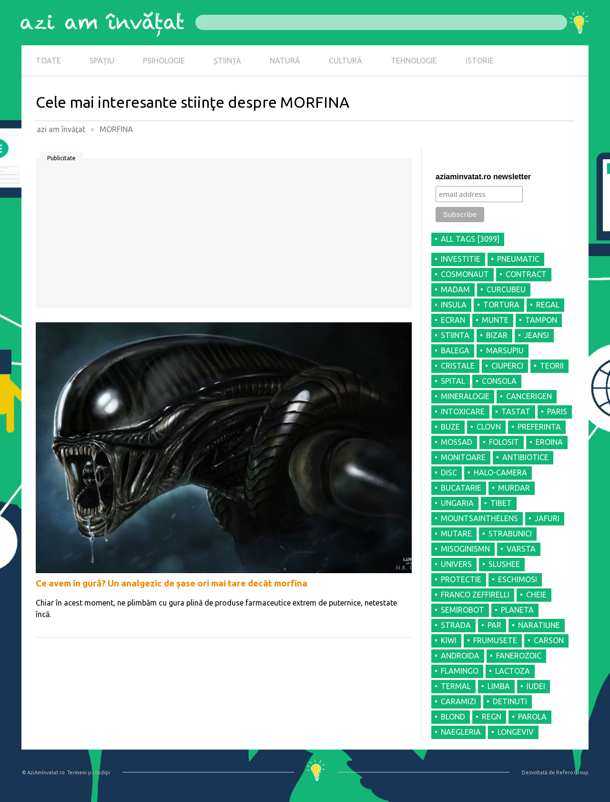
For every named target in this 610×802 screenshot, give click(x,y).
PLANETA (517, 610)
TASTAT (515, 411)
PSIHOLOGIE (164, 60)
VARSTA (521, 549)
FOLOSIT (504, 442)
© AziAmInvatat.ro (43, 772)
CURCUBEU (506, 289)
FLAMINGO (459, 671)
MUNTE (495, 320)
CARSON (549, 640)
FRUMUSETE (495, 640)
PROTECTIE (461, 579)
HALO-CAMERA (500, 472)
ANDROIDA (460, 655)
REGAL (547, 304)
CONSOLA (499, 381)
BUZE (450, 426)
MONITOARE (463, 457)
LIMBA (499, 686)
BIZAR (497, 335)
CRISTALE (458, 365)
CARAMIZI (458, 701)
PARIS (557, 411)
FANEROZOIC (518, 655)
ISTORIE (480, 60)
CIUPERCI (507, 365)
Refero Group (572, 772)
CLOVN (489, 426)
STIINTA (455, 335)
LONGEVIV (516, 732)
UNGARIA (457, 503)
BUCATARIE (461, 487)
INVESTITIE (460, 259)
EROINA (549, 442)
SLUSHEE (504, 564)
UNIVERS (456, 564)
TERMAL (456, 686)
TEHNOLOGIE (414, 60)
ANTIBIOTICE (525, 457)
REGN (491, 716)
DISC (449, 472)
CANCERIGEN (529, 396)
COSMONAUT (465, 274)
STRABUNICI (510, 533)
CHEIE (536, 594)
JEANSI (536, 335)
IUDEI (536, 686)
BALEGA (455, 350)
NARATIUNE (539, 625)
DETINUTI (510, 701)
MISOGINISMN (465, 549)
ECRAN (453, 320)
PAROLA (532, 716)
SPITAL (453, 381)
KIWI (449, 640)
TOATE (48, 60)
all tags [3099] (470, 239)
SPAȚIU (102, 60)
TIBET (501, 503)
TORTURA (501, 304)
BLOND (453, 716)
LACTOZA (512, 671)
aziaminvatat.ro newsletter (483, 177)
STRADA (456, 625)
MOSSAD (456, 442)
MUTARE (456, 533)
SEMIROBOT (462, 610)
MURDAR (514, 487)
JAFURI (547, 518)
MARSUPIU (505, 350)
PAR (494, 625)
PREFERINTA (539, 426)
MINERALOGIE (465, 396)
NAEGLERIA (461, 732)
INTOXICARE (463, 411)
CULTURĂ (345, 60)
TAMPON (541, 320)
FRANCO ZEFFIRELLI (475, 594)
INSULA (454, 304)
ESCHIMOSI (517, 579)
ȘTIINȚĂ (227, 60)
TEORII (552, 365)
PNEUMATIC (518, 259)
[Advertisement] (224, 236)
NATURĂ (285, 60)
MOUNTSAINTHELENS (479, 518)
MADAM (455, 289)
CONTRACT (526, 274)
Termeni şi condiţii (88, 772)
